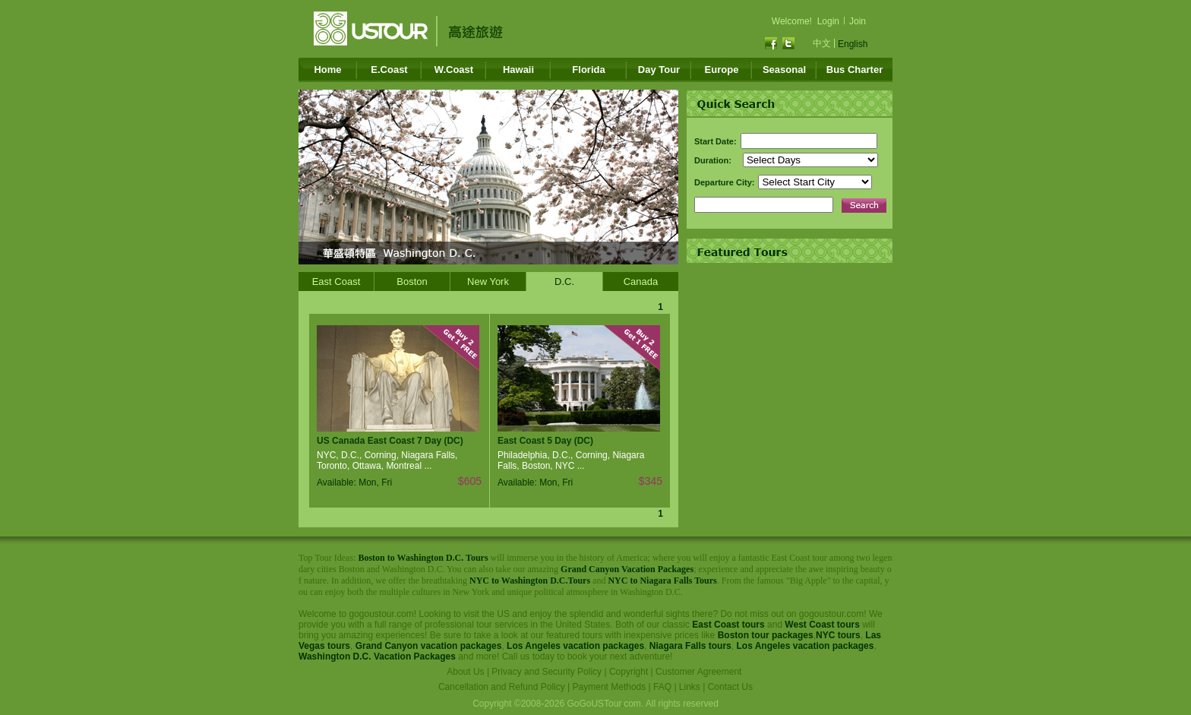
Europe (722, 69)
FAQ (662, 687)
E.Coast (389, 69)
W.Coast (453, 69)
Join (857, 21)
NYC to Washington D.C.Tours (529, 580)
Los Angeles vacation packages (575, 646)
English (852, 44)
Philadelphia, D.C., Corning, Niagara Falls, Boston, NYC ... (571, 460)
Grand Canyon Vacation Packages (627, 569)
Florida (588, 69)
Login (828, 21)
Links (689, 687)
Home (327, 69)
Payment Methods (609, 687)
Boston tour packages (765, 635)
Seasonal (784, 69)
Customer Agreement (698, 671)
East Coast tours (728, 624)
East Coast (336, 281)
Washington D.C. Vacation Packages (377, 656)
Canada (641, 281)
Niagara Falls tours (690, 646)
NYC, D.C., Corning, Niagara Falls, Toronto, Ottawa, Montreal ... (387, 460)
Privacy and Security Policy (546, 671)
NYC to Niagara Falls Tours (662, 580)
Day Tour (659, 69)
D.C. (564, 281)
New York (488, 281)
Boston (411, 281)
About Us (465, 671)
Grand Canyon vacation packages (428, 646)
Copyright (628, 671)
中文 (822, 43)
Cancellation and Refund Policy (501, 687)
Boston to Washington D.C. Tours (423, 557)
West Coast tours (822, 624)
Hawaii (518, 69)
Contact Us (730, 687)
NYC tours (838, 635)
